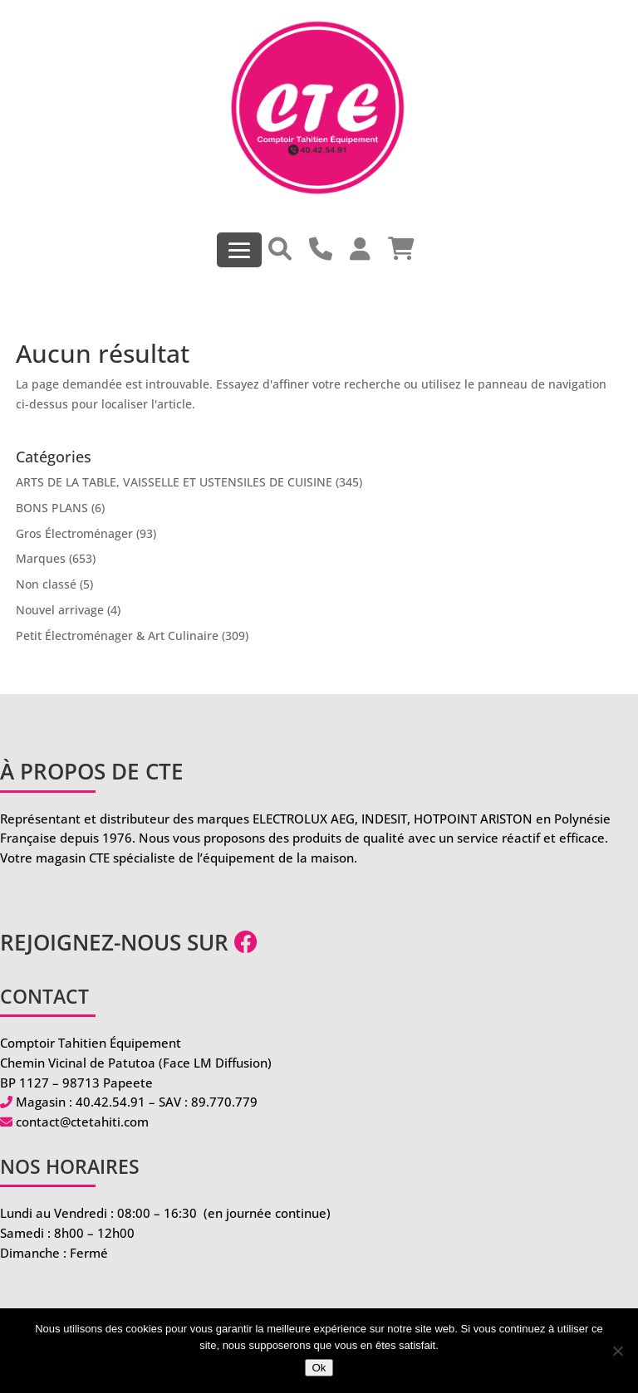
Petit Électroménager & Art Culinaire (117, 635)
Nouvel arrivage (60, 610)
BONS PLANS (52, 508)
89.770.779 (224, 1101)
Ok (319, 1367)
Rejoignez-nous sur (129, 942)
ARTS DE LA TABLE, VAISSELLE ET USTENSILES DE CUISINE (174, 482)
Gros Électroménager (74, 533)
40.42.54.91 (110, 1101)
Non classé (46, 584)
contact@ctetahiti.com (82, 1121)
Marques (41, 558)
